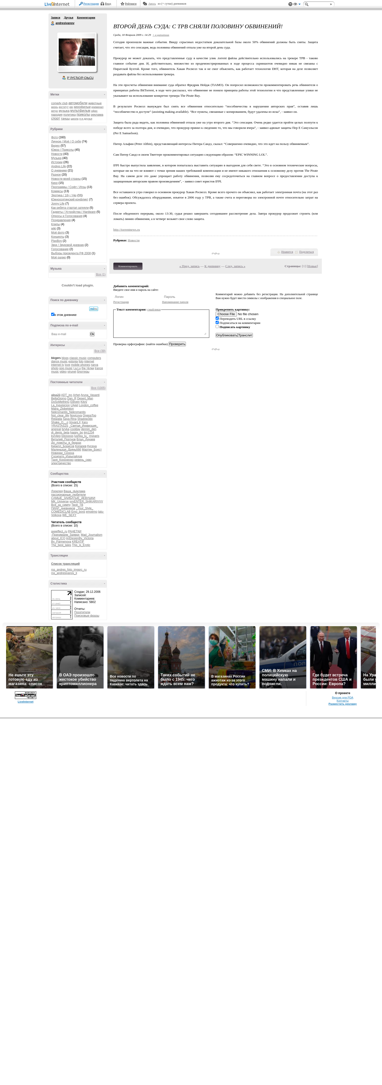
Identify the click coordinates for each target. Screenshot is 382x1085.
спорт (55, 118)
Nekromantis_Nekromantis (68, 412)
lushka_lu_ (81, 436)
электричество (61, 463)
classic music (78, 358)
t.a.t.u (77, 368)
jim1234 (89, 432)
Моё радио (58, 257)
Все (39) (100, 351)
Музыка (56, 158)
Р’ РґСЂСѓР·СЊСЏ (80, 78)
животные (95, 103)
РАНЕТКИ (74, 531)
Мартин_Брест (92, 449)
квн (71, 107)
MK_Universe (60, 501)
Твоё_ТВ (77, 505)
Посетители (82, 612)
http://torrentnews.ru (126, 229)
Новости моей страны (66, 178)
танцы (65, 118)
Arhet (76, 395)
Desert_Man (85, 398)
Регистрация (91, 3)
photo (54, 368)
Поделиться (306, 252)
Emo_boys (78, 511)
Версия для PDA (342, 697)
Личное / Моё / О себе (66, 141)
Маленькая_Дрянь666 (66, 449)
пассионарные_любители (68, 494)
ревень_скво (83, 460)
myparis (94, 436)
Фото (54, 137)
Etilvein (75, 402)
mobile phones (80, 365)
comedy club (59, 103)
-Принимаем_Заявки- (65, 535)
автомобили (77, 103)
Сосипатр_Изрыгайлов (66, 456)
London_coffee (88, 405)
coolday (75, 429)
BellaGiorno (59, 398)
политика (69, 114)
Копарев (80, 446)
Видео (55, 145)
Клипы (55, 224)
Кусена (92, 446)
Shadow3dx (85, 419)
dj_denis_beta (60, 432)
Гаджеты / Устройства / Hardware (73, 212)
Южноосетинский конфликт (69, 199)
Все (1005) (98, 388)
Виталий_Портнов (63, 439)
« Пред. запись (190, 266)
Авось (152, 3)
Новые (312, 266)
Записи (55, 17)
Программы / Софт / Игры (68, 187)
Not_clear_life (60, 415)
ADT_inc (66, 395)
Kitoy (84, 402)
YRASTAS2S (59, 425)
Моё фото (58, 232)
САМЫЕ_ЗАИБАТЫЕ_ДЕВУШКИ (73, 498)
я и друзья (85, 118)
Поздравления (61, 220)
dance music (59, 361)
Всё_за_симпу (61, 505)
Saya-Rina (69, 419)
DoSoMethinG (60, 402)
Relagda (56, 419)
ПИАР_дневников (63, 508)
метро (54, 111)
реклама (97, 114)
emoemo (91, 511)
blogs (65, 358)
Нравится (287, 252)
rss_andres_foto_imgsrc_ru (68, 569)
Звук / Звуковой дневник (67, 245)
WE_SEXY (69, 515)
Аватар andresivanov (76, 52)
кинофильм (82, 107)
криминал (97, 106)
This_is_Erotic (81, 545)
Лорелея (57, 491)
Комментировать (127, 266)
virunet (71, 371)
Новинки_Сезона (62, 453)
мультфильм (80, 111)
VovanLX (75, 422)
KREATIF (78, 541)
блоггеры (83, 371)
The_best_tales (61, 545)
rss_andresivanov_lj (64, 573)
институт (64, 107)
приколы (83, 114)
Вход (108, 3)
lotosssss (67, 436)
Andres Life (58, 166)
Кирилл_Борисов (62, 446)
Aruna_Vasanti (90, 395)
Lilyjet (74, 405)
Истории (57, 162)
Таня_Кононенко (62, 460)
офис (94, 110)
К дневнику (212, 266)
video (63, 371)
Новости (56, 154)
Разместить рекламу (342, 703)
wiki (53, 228)
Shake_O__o (59, 422)
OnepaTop (89, 415)
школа (74, 118)
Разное (56, 174)
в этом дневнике (65, 315)
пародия (56, 114)
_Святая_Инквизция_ (83, 425)
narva (94, 365)
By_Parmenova (61, 541)
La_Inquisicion (60, 405)
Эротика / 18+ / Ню (63, 195)
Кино (54, 183)
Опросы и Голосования (67, 216)
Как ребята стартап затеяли (70, 207)
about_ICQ (58, 538)
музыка (64, 111)
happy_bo (76, 432)
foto (81, 361)
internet (89, 361)
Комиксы (57, 191)
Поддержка (290, 4)
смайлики (154, 309)
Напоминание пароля (175, 302)
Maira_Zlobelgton (62, 408)
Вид (297, 5)
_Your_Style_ (84, 508)
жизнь (54, 107)
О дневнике (59, 170)
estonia (73, 361)
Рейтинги (131, 3)
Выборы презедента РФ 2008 (71, 253)
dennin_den (88, 429)
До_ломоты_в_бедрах (66, 442)
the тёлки (88, 368)
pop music (66, 368)
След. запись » (235, 266)
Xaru (85, 422)
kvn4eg (56, 436)
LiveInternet (58, 4)
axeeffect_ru (59, 531)
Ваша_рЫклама (74, 491)
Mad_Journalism (91, 535)
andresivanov (53, 23)
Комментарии (86, 17)
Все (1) (100, 274)
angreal (56, 429)
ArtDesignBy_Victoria (80, 538)
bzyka (65, 429)
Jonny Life (58, 203)
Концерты (57, 236)
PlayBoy (56, 241)
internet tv (57, 365)
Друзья (68, 17)
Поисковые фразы (86, 615)
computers (94, 358)
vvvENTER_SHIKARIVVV (86, 501)
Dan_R (71, 398)
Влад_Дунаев (85, 439)
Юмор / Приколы (62, 149)
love (67, 365)
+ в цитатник (161, 34)
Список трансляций (65, 564)
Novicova (76, 415)
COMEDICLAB (60, 511)
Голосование (60, 249)
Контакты (343, 700)
